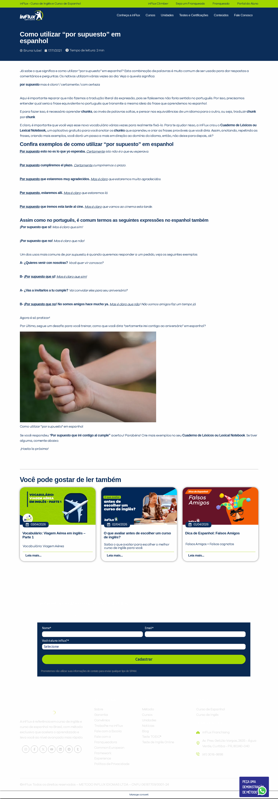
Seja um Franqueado (190, 3)
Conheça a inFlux (128, 15)
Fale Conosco (243, 15)
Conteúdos (221, 15)
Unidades (167, 15)
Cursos (150, 15)
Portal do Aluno (247, 3)
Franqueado (221, 3)
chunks (86, 111)
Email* (149, 628)
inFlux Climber (158, 3)
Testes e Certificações (193, 15)
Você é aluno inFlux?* (55, 641)
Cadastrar (143, 660)
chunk (251, 111)
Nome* (46, 628)
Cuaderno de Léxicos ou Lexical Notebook (213, 435)
